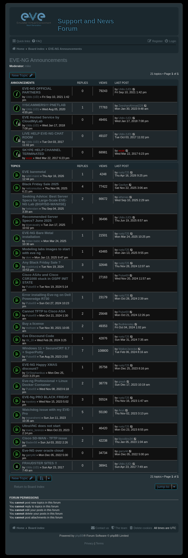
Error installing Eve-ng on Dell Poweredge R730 (46, 297)
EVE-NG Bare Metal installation (37, 235)
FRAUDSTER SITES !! (39, 463)
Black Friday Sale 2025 (40, 184)
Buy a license (33, 324)
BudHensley (126, 324)
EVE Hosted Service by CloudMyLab (40, 119)
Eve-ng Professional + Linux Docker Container (45, 383)
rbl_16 (30, 340)
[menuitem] (37, 41)
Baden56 (31, 442)
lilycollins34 (125, 438)
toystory (31, 401)
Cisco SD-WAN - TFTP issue (44, 438)
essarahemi (33, 417)
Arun (121, 410)
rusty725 (123, 172)
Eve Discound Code (38, 336)
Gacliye (123, 184)
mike (28, 66)
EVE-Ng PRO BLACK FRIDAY (45, 397)
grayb (122, 381)
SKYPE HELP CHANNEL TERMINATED (41, 152)
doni (28, 257)
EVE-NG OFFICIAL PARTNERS (37, 90)
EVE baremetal (34, 172)
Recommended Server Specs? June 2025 (40, 218)
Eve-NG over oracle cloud (43, 450)
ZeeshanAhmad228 (130, 105)
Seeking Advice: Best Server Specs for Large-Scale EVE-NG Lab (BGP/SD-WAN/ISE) (45, 200)
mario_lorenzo (35, 430)
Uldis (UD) (32, 96)
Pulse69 (31, 286)
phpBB (79, 535)
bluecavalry (33, 224)
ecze (29, 158)
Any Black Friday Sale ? (41, 262)
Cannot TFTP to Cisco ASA (44, 311)
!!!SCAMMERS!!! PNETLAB (44, 105)
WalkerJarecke (127, 348)
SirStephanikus (35, 372)
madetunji (32, 266)
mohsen (31, 327)
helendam (32, 208)
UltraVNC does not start (41, 426)
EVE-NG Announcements (38, 60)
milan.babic (33, 241)
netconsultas (34, 188)
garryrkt (30, 455)
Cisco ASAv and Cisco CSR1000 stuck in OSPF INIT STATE (45, 278)
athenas (123, 197)
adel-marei (32, 176)
